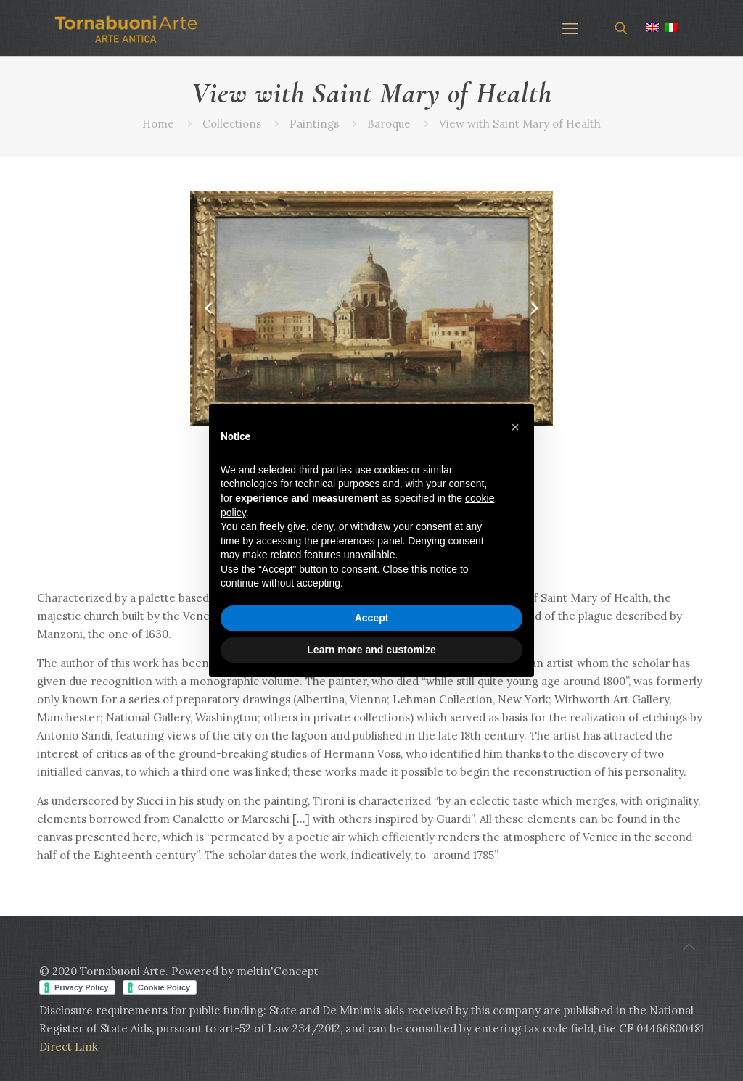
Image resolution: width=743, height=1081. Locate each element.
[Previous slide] (208, 308)
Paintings (314, 124)
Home (158, 124)
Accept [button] (372, 618)
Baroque (389, 124)
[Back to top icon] (688, 947)
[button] (515, 427)
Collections (231, 124)
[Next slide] (535, 308)
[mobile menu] (570, 28)
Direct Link (68, 1046)
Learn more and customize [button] (371, 649)
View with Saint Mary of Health (520, 124)
